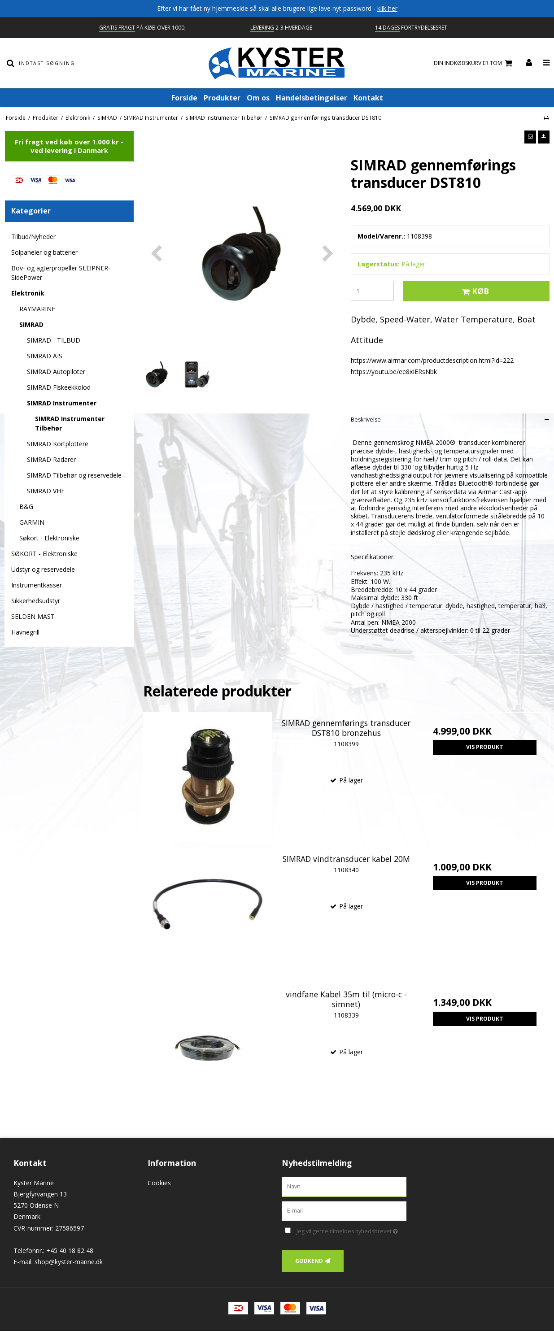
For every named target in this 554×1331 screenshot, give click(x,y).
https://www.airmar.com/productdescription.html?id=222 (432, 360)
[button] (530, 136)
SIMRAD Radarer (51, 459)
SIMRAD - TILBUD (53, 340)
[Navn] (344, 1186)
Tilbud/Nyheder (33, 236)
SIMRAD (31, 324)
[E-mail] (344, 1210)
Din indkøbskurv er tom (474, 63)
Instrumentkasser (36, 585)
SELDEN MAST (33, 616)
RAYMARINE (37, 308)
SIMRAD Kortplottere (57, 443)
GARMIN (31, 522)
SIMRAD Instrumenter (61, 403)
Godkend (309, 1261)
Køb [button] (474, 291)
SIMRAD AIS (44, 356)
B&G (26, 506)
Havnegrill (25, 632)
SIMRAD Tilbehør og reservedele (74, 475)
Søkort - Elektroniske (49, 538)
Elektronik (27, 293)
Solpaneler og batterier (44, 252)
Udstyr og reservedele (43, 569)
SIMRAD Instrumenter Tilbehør (70, 423)
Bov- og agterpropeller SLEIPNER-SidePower (60, 273)
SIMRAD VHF (46, 491)
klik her (387, 8)
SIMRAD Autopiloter (56, 371)
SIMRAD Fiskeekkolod (59, 387)
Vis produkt (484, 747)
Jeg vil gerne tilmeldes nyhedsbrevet (351, 1229)
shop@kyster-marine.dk (69, 1261)
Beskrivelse (366, 419)
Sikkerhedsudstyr (35, 600)
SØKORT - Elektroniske (44, 553)
